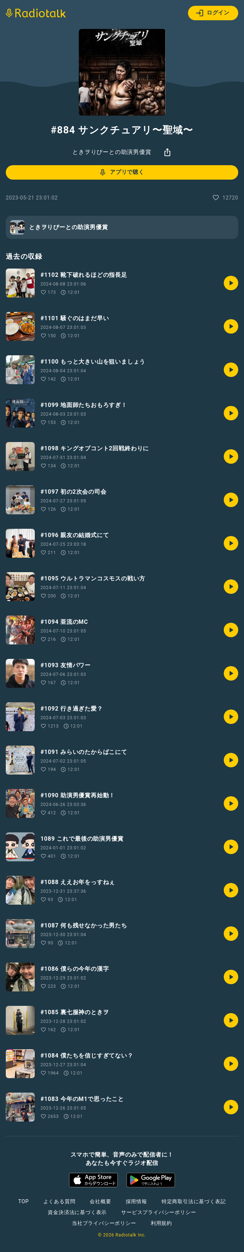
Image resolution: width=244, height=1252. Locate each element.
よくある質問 (59, 1201)
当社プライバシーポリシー (104, 1223)
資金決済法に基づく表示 (77, 1212)
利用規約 (161, 1223)
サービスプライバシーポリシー (158, 1212)
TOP (23, 1201)
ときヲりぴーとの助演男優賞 (111, 152)
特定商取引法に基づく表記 (194, 1201)
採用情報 (136, 1201)
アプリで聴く (121, 172)
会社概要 (100, 1201)
